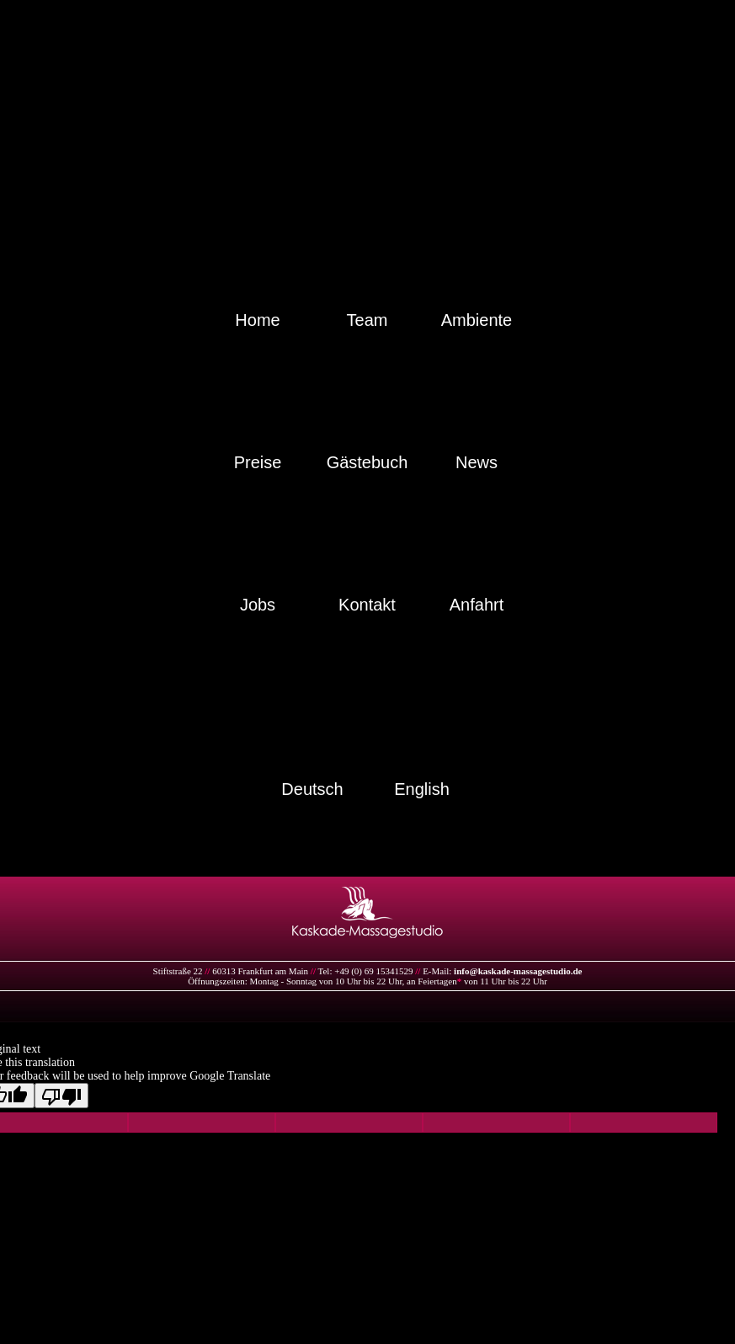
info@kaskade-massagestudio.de (518, 971)
